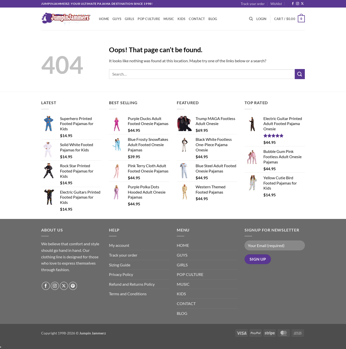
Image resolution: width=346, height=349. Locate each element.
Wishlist (276, 4)
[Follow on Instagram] (297, 4)
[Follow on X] (302, 4)
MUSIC (168, 19)
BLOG (212, 19)
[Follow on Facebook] (292, 4)
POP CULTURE (149, 19)
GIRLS (129, 19)
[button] (261, 19)
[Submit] (300, 74)
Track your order (253, 4)
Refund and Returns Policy (132, 284)
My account (119, 245)
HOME (104, 19)
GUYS (116, 19)
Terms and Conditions (128, 293)
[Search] (251, 19)
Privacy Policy (121, 274)
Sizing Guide (119, 264)
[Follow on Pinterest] (73, 286)
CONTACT (197, 19)
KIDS (181, 19)
